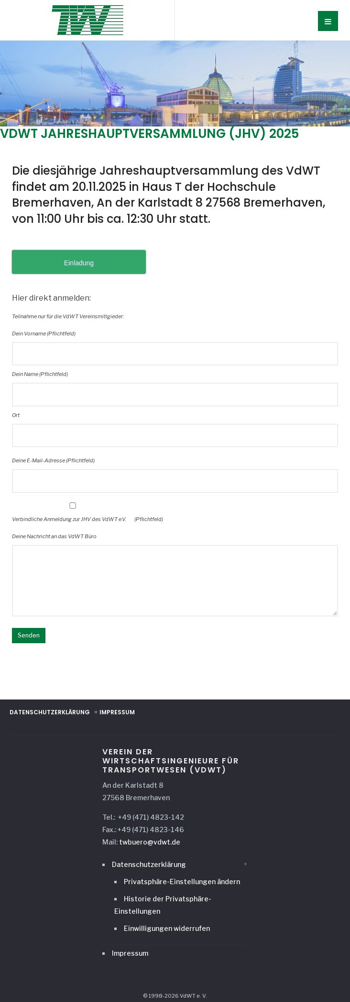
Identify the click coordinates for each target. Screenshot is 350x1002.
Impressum (117, 712)
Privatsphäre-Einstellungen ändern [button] (182, 881)
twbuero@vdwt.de (149, 842)
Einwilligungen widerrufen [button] (167, 928)
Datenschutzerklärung (50, 712)
